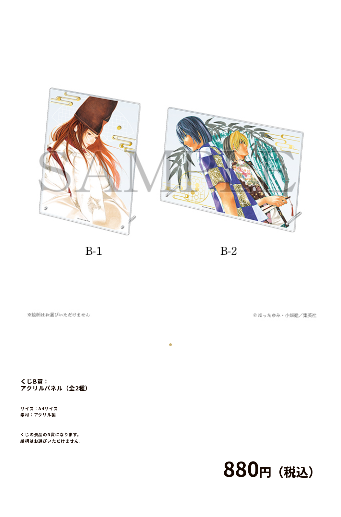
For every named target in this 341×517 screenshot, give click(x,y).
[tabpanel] (170, 170)
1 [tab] (170, 343)
